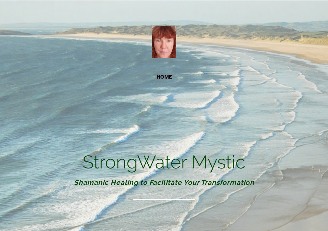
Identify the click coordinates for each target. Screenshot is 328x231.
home (164, 76)
